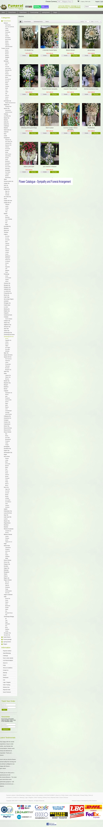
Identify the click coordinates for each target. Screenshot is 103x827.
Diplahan (7, 629)
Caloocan (6, 131)
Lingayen (7, 173)
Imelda (6, 631)
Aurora (6, 338)
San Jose (7, 592)
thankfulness (91, 127)
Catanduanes (7, 424)
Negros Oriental (7, 580)
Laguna (5, 234)
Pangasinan (7, 137)
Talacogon (7, 366)
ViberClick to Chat (45, 7)
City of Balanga (8, 219)
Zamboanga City (8, 332)
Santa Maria (8, 24)
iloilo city (6, 185)
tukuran (7, 343)
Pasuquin (7, 478)
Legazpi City (8, 375)
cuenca (6, 97)
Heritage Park (8, 106)
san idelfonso (8, 501)
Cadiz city (6, 187)
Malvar (6, 82)
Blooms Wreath (70, 50)
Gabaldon (7, 556)
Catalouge (5, 655)
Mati (6, 433)
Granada (7, 194)
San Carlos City (8, 141)
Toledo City (6, 330)
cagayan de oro (8, 541)
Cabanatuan (8, 547)
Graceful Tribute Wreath (70, 89)
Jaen (6, 552)
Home (3, 12)
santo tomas (8, 68)
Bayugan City (8, 369)
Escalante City (7, 448)
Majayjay (7, 270)
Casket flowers (23, 12)
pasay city (6, 124)
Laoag (6, 460)
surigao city (6, 183)
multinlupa (6, 126)
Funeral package (34, 12)
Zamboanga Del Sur (9, 336)
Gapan (6, 554)
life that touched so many (91, 89)
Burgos (6, 476)
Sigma (6, 609)
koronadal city (7, 226)
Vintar (6, 480)
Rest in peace (50, 127)
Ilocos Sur (6, 487)
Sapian (6, 602)
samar (5, 198)
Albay (5, 373)
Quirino (6, 401)
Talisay (6, 84)
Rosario (7, 73)
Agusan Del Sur (7, 357)
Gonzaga (7, 412)
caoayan (7, 505)
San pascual (8, 79)
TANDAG (7, 204)
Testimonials (76, 795)
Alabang (6, 114)
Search (4, 675)
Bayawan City (7, 382)
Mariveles (7, 217)
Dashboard (5, 677)
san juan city (7, 635)
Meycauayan (8, 39)
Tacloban (6, 232)
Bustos (6, 50)
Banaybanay (8, 439)
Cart (4, 680)
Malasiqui (6, 570)
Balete (6, 88)
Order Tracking (6, 684)
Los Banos (7, 261)
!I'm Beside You (29, 50)
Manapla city (7, 285)
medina (6, 536)
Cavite (5, 135)
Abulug (6, 394)
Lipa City (7, 62)
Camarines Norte (8, 315)
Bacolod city (7, 189)
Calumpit (7, 48)
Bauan (6, 77)
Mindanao (6, 228)
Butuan (5, 388)
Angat (6, 59)
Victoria (6, 263)
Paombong (7, 32)
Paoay (6, 471)
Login (101, 1)
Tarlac (5, 179)
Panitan (7, 607)
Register (97, 1)
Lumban (7, 252)
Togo (6, 211)
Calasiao (7, 146)
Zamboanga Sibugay (9, 616)
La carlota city (7, 291)
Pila (6, 265)
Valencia (7, 585)
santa (6, 503)
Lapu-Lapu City (7, 517)
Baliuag (7, 55)
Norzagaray (7, 37)
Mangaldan (7, 170)
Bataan (5, 213)
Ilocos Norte (7, 456)
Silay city (7, 192)
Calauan (7, 250)
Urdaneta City (8, 143)
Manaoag (7, 168)
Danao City (6, 426)
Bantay (6, 494)
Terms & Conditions (7, 667)
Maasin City (7, 521)
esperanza (7, 360)
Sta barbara (7, 163)
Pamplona (7, 398)
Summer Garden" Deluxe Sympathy (70, 128)
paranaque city (7, 100)
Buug (6, 627)
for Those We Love (29, 89)
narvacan (7, 507)
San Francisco (8, 358)
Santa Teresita (8, 414)
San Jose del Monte (9, 26)
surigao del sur (7, 202)
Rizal (5, 133)
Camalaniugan (8, 410)
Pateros (6, 576)
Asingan (7, 157)
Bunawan (7, 367)
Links (70, 795)
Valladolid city (7, 289)
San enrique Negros (9, 299)
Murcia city (6, 295)
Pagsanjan (7, 257)
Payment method (7, 650)
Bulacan (6, 23)
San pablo (7, 349)
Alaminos (7, 248)
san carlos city (7, 196)
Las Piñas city (7, 116)
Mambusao (7, 605)
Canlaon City (7, 422)
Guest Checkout (7, 692)
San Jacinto (7, 166)
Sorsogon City (7, 633)
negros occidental (8, 594)
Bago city (7, 191)
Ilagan (6, 403)
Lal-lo (6, 408)
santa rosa (7, 551)
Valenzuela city (7, 129)
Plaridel (7, 30)
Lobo (6, 89)
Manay (6, 435)
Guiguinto (6, 313)
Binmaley (7, 164)
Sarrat (6, 472)
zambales (6, 301)
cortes (6, 209)
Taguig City (6, 104)
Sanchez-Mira (8, 399)
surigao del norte (8, 200)
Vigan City (7, 489)
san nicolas (7, 463)
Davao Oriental (7, 432)
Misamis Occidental (8, 529)
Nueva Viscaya (7, 560)
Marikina (6, 120)
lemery (6, 98)
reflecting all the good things (29, 127)
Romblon (6, 566)
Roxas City (7, 598)
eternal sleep (91, 50)
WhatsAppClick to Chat (37, 7)
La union (6, 307)
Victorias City (7, 283)
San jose (7, 80)
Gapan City (6, 450)
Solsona (7, 474)
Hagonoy (7, 44)
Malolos (7, 42)
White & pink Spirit (29, 166)
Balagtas (7, 57)
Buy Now (34, 55)
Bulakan (7, 51)
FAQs (4, 665)
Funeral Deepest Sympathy (49, 89)
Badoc (6, 467)
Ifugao (5, 454)
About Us (5, 663)
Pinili (6, 469)
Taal (6, 93)
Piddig (6, 481)
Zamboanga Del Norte (9, 334)
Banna (6, 485)
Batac (6, 462)
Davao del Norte (8, 428)
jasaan (6, 539)
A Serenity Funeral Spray (50, 50)
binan (6, 241)
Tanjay (6, 589)
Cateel (6, 442)
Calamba (7, 245)
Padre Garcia (8, 75)
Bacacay (7, 379)
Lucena (5, 519)
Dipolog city (6, 309)
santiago (7, 498)
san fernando (8, 277)
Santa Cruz (7, 259)
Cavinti (6, 254)
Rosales (7, 150)
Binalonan (7, 161)
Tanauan (7, 86)
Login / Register (7, 682)
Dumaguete (6, 446)
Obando (7, 35)
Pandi (6, 33)
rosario (6, 362)
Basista (6, 175)
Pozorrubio (7, 148)
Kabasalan (7, 623)
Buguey (7, 407)
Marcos (6, 483)
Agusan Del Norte (8, 355)
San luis (7, 95)
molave (6, 342)
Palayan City (7, 564)
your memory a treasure (49, 166)
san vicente (7, 500)
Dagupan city (8, 139)
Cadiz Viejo (6, 297)
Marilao (6, 41)
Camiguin (6, 420)
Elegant (55, 12)
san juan (7, 66)
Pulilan (6, 28)
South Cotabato (8, 318)
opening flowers (46, 12)
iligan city (6, 353)
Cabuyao (7, 243)
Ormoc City (6, 562)
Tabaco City (7, 322)
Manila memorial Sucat (10, 102)
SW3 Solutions (93, 800)
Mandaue (6, 525)
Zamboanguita (8, 590)
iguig (6, 396)
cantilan (7, 208)
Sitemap (5, 672)
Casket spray (7, 305)
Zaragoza (7, 549)
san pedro (7, 239)
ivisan (6, 603)
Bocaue (7, 53)
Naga (5, 543)
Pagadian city (8, 340)
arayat (6, 276)
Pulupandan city (8, 293)
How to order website (8, 658)
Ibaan (6, 64)
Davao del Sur (7, 430)
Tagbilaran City (7, 324)
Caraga (6, 444)
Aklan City (6, 371)
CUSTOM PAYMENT (8, 660)
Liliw (6, 268)
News (66, 795)
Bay (6, 247)
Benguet (6, 384)
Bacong (7, 583)
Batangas (6, 61)
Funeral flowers (12, 12)
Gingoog (7, 538)
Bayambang (8, 177)
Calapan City (7, 320)
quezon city (6, 108)
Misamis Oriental (8, 534)
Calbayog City (7, 416)
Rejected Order (6, 689)
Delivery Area (6, 687)
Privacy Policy (84, 795)
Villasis (5, 574)
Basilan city (6, 380)
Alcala (6, 152)
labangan (7, 351)
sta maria (7, 236)
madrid (6, 206)
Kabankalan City (8, 511)
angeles (7, 279)
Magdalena (7, 256)
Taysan (6, 71)
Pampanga (6, 274)
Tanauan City (7, 326)
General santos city (8, 181)
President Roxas (9, 612)
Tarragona (7, 441)
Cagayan (6, 390)
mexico (6, 281)
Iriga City (6, 515)
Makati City (6, 118)
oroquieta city (8, 530)
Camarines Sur (7, 418)
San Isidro (7, 437)
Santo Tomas (8, 154)
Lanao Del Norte (8, 513)
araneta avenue (8, 112)
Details (24, 55)
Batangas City (8, 70)
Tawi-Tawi (6, 328)
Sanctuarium (8, 110)
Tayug (6, 159)
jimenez (7, 532)
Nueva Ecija (7, 545)
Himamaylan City (8, 452)
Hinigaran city (7, 287)
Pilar (6, 222)
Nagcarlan (7, 266)
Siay (6, 625)
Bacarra (7, 465)
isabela (5, 509)
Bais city (7, 581)
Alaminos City (8, 145)
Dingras (7, 458)
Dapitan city (7, 311)
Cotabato (6, 317)
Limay (6, 215)
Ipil (6, 618)
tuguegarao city (8, 392)
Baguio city (6, 578)
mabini (6, 91)
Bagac (6, 224)
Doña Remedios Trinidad (6, 46)
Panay (6, 600)
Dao (6, 611)
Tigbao (6, 345)
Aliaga (6, 558)
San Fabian (7, 172)
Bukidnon (6, 386)
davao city (6, 230)
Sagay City (6, 568)
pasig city (6, 122)
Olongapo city (7, 303)
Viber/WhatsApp (7, 653)
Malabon (6, 127)
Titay (6, 620)
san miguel (7, 347)
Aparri (6, 405)
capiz (5, 596)
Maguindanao (7, 523)
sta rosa (7, 238)
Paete (6, 272)
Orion (6, 220)
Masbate (6, 527)
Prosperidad (8, 364)
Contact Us (5, 670)
